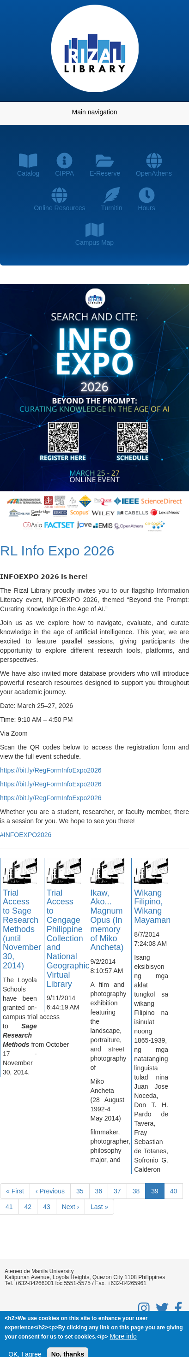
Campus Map (94, 234)
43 (49, 1206)
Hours (146, 199)
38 (139, 1190)
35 (83, 1190)
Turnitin (111, 199)
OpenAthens (154, 165)
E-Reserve (105, 165)
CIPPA (64, 165)
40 (176, 1190)
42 (31, 1206)
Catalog (28, 165)
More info (123, 1337)
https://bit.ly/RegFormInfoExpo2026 (50, 770)
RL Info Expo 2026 (57, 550)
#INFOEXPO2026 (25, 834)
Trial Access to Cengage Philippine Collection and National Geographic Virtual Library (68, 938)
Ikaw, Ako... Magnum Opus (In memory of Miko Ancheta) (107, 920)
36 (102, 1190)
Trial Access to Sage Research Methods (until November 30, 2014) (22, 929)
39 (158, 1192)
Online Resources (59, 199)
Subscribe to (3, 1229)
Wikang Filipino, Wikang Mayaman (152, 906)
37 (120, 1190)
